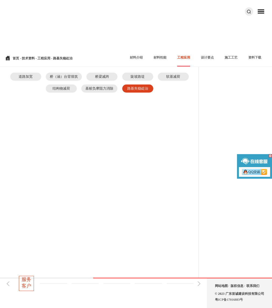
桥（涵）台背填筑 (64, 77)
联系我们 (252, 286)
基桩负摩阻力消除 (99, 88)
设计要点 (207, 57)
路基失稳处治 (137, 88)
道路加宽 (26, 77)
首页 (16, 58)
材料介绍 (136, 57)
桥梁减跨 (102, 77)
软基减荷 (173, 77)
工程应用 (44, 58)
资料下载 (254, 57)
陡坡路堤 (138, 77)
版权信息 (237, 286)
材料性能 (160, 57)
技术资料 (28, 58)
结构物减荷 (61, 88)
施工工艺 (231, 57)
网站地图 (221, 286)
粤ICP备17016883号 (229, 300)
